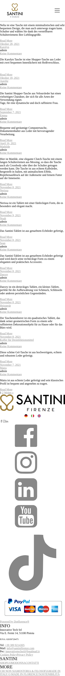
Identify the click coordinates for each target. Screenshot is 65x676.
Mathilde (5, 146)
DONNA (21, 662)
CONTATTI (32, 662)
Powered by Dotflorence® (14, 621)
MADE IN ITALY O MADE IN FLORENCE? (30, 673)
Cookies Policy (8, 654)
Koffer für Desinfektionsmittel (17, 339)
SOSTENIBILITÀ (49, 674)
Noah (3, 218)
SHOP (3, 662)
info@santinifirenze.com (20, 648)
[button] (26, 447)
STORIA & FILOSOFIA (35, 671)
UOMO (11, 662)
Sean (2, 243)
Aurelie (4, 81)
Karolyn (4, 47)
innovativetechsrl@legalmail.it (23, 651)
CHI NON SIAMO (10, 671)
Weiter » (9, 392)
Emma (3, 115)
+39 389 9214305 (15, 645)
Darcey (4, 274)
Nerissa (4, 190)
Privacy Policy (25, 654)
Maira (3, 367)
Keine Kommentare (11, 53)
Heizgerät (5, 305)
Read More (6, 40)
